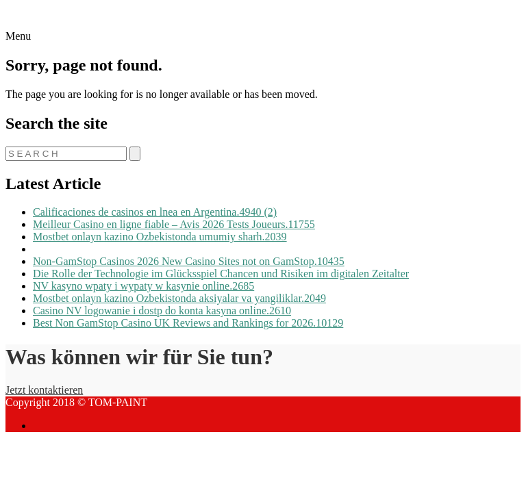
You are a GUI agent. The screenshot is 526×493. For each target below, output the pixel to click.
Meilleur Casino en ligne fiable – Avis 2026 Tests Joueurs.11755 (174, 224)
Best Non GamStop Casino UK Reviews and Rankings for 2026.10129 (188, 323)
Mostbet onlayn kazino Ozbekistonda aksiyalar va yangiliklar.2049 (179, 298)
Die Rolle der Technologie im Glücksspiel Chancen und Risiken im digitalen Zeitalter (221, 273)
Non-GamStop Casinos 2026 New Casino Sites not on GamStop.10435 (189, 261)
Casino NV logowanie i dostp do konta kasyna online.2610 (162, 310)
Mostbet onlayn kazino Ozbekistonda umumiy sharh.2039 (160, 236)
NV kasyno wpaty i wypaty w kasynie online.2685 (143, 286)
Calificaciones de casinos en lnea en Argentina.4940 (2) (155, 212)
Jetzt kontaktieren (44, 390)
